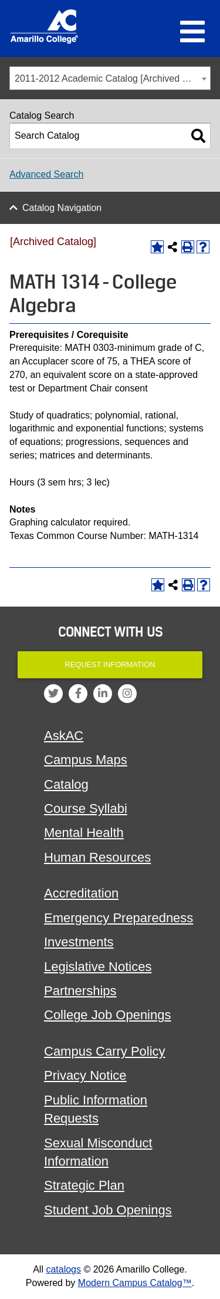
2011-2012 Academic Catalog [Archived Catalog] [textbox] (112, 78)
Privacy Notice (85, 1075)
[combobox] (110, 78)
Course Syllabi (85, 808)
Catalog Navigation (61, 208)
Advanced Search (46, 174)
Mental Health (84, 832)
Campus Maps (85, 759)
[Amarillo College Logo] (44, 26)
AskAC (63, 735)
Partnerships (80, 990)
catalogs (63, 1269)
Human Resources (97, 857)
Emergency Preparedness (118, 917)
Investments (79, 942)
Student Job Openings (108, 1210)
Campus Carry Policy (104, 1051)
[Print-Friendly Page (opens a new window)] (187, 246)
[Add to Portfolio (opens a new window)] (157, 246)
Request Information (110, 664)
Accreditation (81, 893)
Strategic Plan (84, 1185)
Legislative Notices (97, 966)
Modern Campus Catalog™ (135, 1283)
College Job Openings (107, 1014)
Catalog (66, 784)
